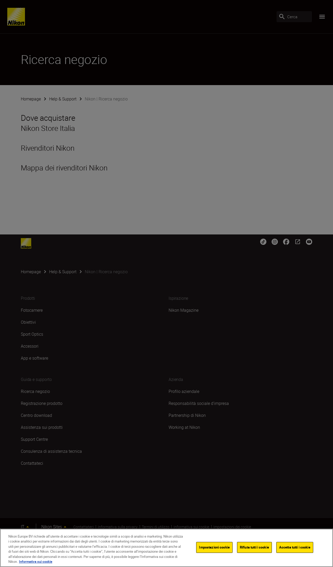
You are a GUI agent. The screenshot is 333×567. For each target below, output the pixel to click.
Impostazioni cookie (214, 548)
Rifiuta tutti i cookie (254, 548)
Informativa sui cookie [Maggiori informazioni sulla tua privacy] (35, 562)
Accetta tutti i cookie (294, 548)
